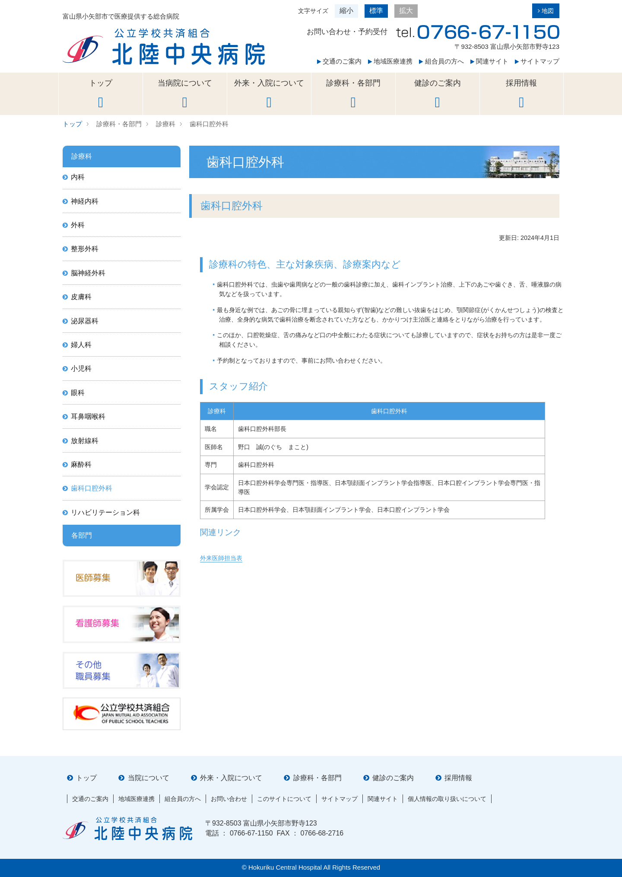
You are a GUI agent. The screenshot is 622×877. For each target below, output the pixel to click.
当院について (148, 777)
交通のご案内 (339, 61)
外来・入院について (269, 94)
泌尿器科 (84, 321)
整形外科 (84, 248)
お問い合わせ (229, 798)
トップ (101, 94)
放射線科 (84, 440)
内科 (78, 177)
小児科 (81, 368)
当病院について (185, 94)
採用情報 (521, 94)
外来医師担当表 (221, 558)
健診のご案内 (437, 94)
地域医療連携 (390, 61)
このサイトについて (284, 798)
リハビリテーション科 (105, 512)
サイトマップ (537, 61)
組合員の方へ (441, 61)
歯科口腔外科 (209, 124)
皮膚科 (81, 296)
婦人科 (81, 344)
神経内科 (84, 201)
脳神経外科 (88, 273)
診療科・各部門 (353, 94)
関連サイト (489, 61)
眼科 (78, 392)
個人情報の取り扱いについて (447, 798)
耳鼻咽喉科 (88, 416)
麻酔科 (81, 464)
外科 (78, 225)
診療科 (165, 124)
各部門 (81, 535)
